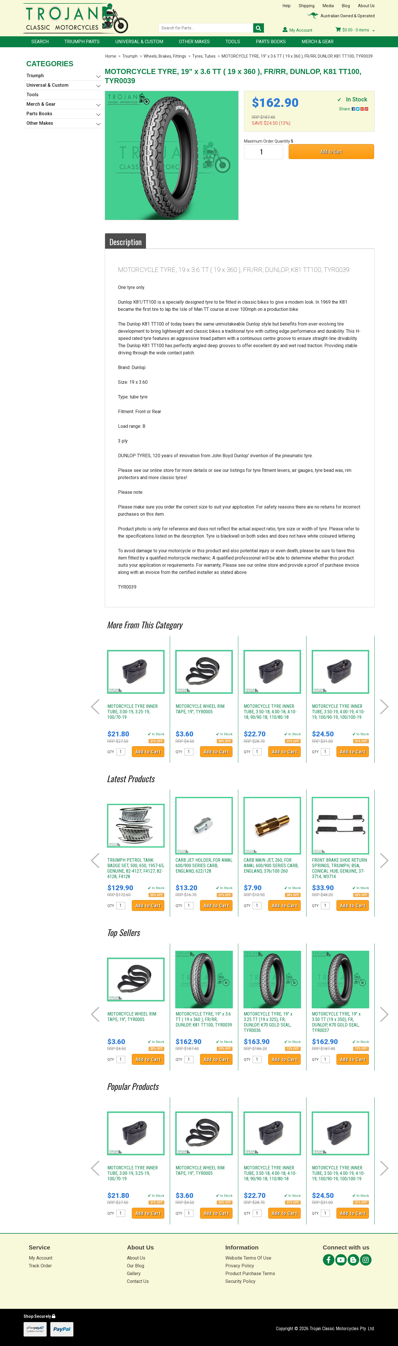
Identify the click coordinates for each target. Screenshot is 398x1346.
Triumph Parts (82, 41)
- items (355, 30)
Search (40, 41)
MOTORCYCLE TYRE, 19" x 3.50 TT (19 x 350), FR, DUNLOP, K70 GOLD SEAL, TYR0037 (336, 1022)
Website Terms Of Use (248, 1258)
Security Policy (240, 1281)
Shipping (307, 5)
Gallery (134, 1273)
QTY (110, 752)
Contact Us (138, 1281)
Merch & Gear (318, 41)
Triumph (130, 56)
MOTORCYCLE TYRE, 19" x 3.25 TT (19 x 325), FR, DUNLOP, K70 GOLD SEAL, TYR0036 (268, 1022)
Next (384, 706)
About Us (366, 5)
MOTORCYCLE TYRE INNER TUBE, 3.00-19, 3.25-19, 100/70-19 (132, 712)
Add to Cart (331, 151)
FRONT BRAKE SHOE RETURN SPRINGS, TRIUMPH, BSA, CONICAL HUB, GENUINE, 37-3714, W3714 (339, 868)
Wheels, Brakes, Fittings (165, 56)
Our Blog (135, 1266)
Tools (233, 41)
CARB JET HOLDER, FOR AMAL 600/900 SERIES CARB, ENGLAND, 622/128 (204, 865)
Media (328, 5)
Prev (95, 706)
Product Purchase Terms (250, 1273)
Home (110, 56)
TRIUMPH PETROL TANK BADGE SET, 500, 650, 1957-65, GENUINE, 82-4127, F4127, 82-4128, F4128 (135, 868)
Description (125, 241)
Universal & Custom (139, 41)
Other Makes (194, 41)
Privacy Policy (239, 1266)
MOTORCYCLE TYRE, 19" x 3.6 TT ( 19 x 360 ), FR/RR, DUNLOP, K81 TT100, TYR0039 (297, 56)
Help (287, 5)
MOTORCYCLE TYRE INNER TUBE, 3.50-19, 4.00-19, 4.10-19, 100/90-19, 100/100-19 (338, 712)
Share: (353, 109)
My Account (40, 1258)
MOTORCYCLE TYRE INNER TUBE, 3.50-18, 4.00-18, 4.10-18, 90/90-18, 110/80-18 (270, 712)
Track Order (40, 1266)
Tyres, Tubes (204, 56)
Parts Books (271, 41)
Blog (346, 5)
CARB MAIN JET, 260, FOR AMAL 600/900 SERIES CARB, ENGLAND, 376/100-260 (271, 865)
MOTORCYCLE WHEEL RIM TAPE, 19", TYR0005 (200, 709)
